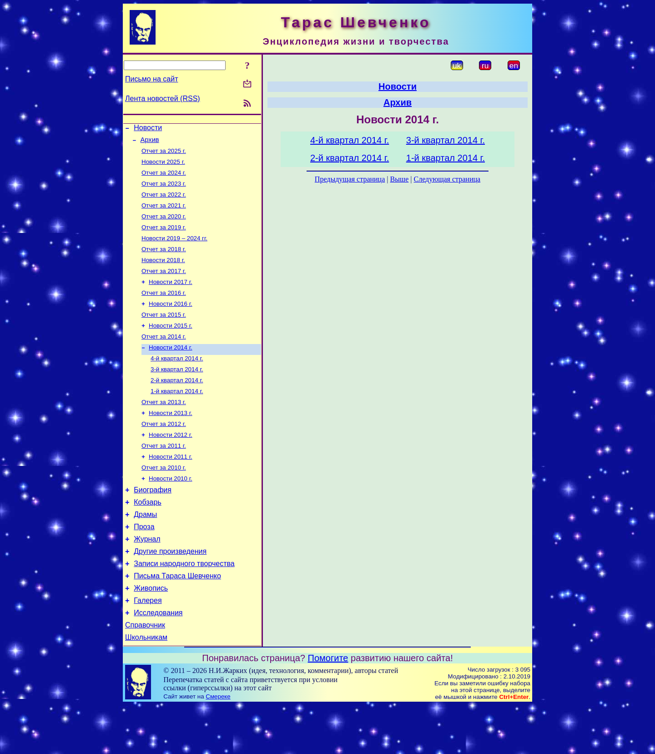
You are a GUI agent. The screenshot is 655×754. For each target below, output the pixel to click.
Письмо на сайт (151, 79)
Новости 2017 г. (170, 296)
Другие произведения (170, 590)
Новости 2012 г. (170, 462)
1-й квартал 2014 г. (177, 414)
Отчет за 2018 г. (163, 261)
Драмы (145, 549)
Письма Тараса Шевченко (177, 618)
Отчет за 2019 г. (163, 237)
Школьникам (146, 686)
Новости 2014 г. (170, 367)
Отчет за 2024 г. (163, 178)
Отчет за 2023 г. (163, 190)
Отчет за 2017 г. (163, 284)
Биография (152, 522)
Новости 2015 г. (170, 343)
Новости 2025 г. (163, 166)
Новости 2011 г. (170, 485)
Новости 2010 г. (170, 509)
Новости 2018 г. (163, 272)
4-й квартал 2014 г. (177, 379)
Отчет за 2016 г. (163, 308)
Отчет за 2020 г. (163, 225)
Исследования (158, 659)
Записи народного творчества (184, 604)
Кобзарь (147, 536)
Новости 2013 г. (170, 438)
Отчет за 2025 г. (163, 154)
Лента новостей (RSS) (162, 98)
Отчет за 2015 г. (163, 332)
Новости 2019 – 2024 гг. (174, 249)
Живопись (151, 631)
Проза (144, 563)
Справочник (145, 672)
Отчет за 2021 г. (163, 213)
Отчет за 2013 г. (163, 426)
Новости (148, 129)
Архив (150, 142)
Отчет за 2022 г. (163, 201)
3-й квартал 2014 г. (177, 391)
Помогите (328, 707)
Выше (399, 179)
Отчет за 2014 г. (163, 355)
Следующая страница (447, 179)
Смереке (218, 745)
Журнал (147, 577)
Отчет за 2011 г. (163, 474)
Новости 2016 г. (170, 320)
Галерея (147, 645)
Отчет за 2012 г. (163, 450)
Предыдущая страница (350, 179)
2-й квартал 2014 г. (177, 403)
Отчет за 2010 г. (163, 497)
